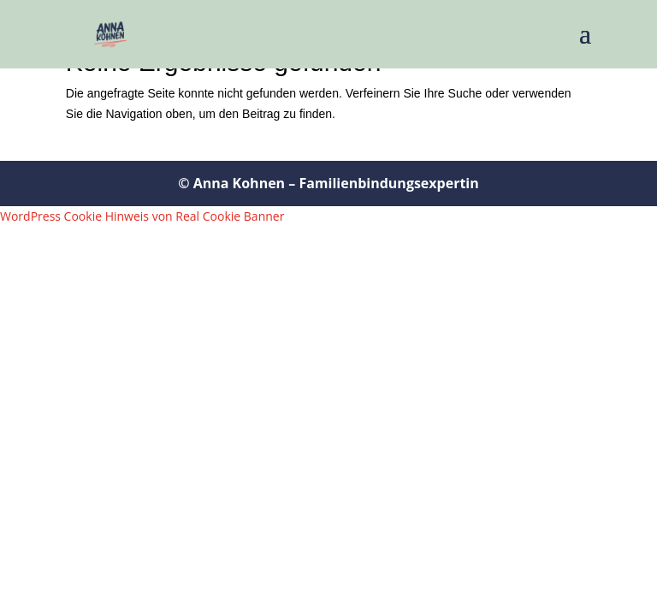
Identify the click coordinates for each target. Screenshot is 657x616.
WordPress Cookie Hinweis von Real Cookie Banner (142, 216)
